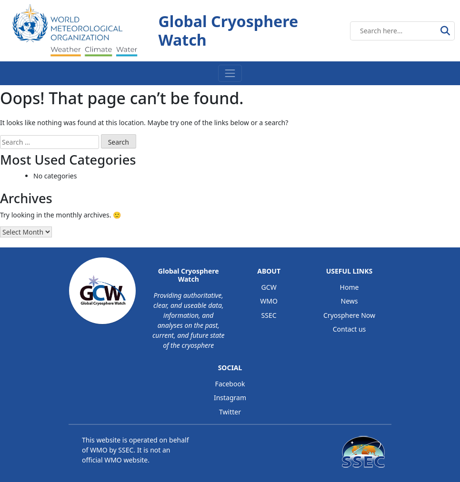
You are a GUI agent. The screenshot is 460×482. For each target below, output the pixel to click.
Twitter (230, 411)
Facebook (230, 383)
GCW (269, 287)
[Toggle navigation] (229, 73)
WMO (269, 300)
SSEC (269, 315)
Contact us (349, 329)
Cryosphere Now (349, 315)
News (349, 300)
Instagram (230, 397)
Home (349, 287)
